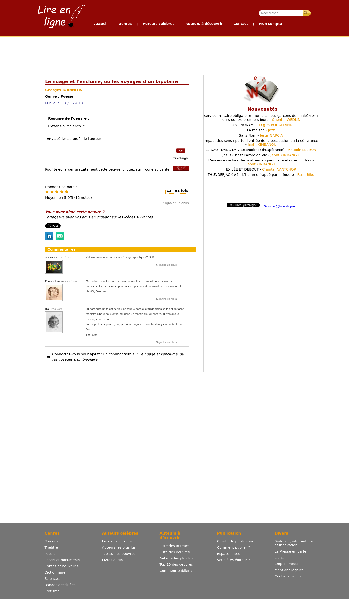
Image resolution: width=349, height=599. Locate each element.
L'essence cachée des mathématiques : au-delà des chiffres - (261, 162)
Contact (240, 24)
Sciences (52, 579)
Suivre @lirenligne (279, 206)
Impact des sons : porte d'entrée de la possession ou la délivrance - (261, 142)
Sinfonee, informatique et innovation (294, 543)
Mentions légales (289, 570)
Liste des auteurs (117, 541)
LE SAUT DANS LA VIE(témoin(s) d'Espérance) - (260, 150)
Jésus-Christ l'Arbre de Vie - (260, 155)
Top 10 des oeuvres (118, 554)
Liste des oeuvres (175, 552)
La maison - (261, 130)
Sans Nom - (261, 135)
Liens (279, 557)
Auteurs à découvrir (204, 24)
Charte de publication (235, 541)
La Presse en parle (290, 551)
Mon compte (270, 24)
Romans (51, 541)
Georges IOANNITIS (63, 90)
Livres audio (112, 560)
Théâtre (51, 547)
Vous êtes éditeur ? (233, 560)
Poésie (50, 554)
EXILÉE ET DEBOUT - (261, 169)
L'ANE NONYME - (260, 125)
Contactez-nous (288, 576)
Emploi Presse (287, 564)
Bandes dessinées (60, 585)
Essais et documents (62, 560)
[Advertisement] (174, 54)
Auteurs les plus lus (119, 547)
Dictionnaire (55, 572)
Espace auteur (229, 554)
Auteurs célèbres (158, 24)
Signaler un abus (176, 203)
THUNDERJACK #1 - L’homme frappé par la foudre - (261, 175)
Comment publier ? (176, 571)
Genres (125, 24)
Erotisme (52, 591)
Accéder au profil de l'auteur (76, 139)
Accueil (101, 24)
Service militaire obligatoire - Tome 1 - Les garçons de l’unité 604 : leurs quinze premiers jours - (261, 117)
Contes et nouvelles (62, 566)
